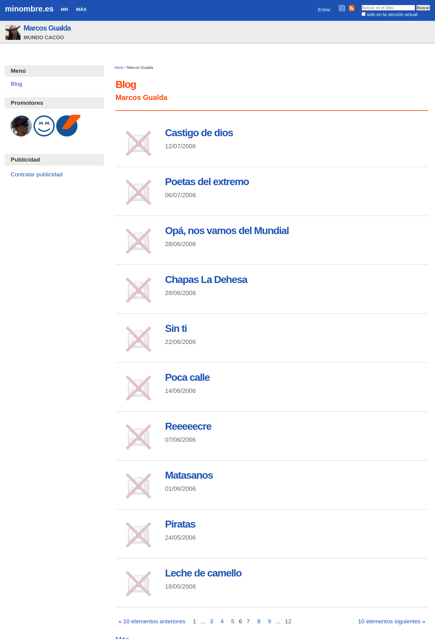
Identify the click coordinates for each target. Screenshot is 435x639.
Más (81, 9)
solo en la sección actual (392, 14)
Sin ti (176, 328)
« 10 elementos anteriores (151, 621)
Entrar (324, 9)
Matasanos (189, 475)
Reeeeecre (188, 426)
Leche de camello (203, 573)
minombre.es (29, 9)
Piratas (180, 524)
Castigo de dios (199, 132)
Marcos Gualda (47, 28)
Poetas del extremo (207, 181)
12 (288, 621)
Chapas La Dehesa (206, 279)
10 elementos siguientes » (391, 621)
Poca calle (187, 377)
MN (64, 9)
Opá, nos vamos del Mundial (227, 230)
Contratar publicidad (37, 174)
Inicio (119, 67)
